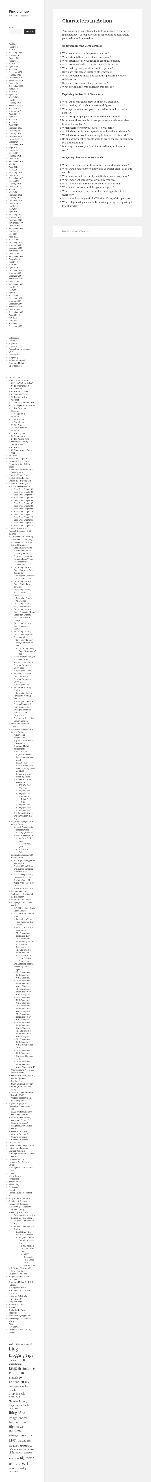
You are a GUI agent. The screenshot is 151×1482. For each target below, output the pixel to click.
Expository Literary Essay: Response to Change (22, 617)
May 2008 (13, 264)
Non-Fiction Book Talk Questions (24, 552)
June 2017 (13, 116)
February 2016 (15, 128)
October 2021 (15, 58)
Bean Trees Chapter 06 (23, 500)
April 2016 (13, 125)
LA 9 (11, 352)
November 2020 (16, 80)
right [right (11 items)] (12, 1452)
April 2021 (13, 66)
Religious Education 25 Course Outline (21, 1269)
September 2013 (16, 161)
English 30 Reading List (19, 483)
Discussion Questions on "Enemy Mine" (22, 471)
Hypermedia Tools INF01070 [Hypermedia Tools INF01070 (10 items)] (19, 1407)
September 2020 (16, 86)
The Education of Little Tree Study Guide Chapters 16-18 (25, 1064)
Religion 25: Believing (18, 1204)
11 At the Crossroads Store (22, 402)
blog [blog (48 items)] (13, 1349)
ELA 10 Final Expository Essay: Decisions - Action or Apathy (25, 755)
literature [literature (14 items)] (25, 1435)
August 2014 (14, 147)
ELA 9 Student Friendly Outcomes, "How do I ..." (21, 1113)
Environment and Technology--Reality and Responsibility (22, 894)
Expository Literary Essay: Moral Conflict (23, 605)
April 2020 (13, 94)
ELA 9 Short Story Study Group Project (24, 909)
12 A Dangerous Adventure (23, 405)
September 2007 (16, 284)
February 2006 (15, 326)
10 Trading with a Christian (19, 398)
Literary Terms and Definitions (24, 929)
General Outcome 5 (19, 1139)
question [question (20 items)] (26, 1445)
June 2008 (13, 262)
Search (12, 27)
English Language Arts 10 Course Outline (22, 730)
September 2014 (16, 144)
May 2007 (13, 290)
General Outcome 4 (19, 1137)
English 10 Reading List (19, 478)
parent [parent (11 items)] (22, 1440)
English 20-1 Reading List (20, 480)
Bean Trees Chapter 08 (23, 506)
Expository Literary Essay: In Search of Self (24, 643)
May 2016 (13, 122)
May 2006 (13, 323)
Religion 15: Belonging (18, 1201)
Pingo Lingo (19, 11)
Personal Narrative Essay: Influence (22, 675)
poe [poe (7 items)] (10, 1446)
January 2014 (15, 155)
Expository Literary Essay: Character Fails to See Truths (24, 570)
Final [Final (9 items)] (27, 1382)
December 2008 (15, 248)
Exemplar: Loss (22, 684)
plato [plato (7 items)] (29, 1440)
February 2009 (15, 242)
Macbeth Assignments (23, 827)
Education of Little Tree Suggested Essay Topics (25, 922)
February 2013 (15, 172)
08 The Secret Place (19, 391)
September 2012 (16, 178)
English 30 (13, 346)
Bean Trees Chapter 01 (18, 458)
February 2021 (15, 72)
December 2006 (15, 303)
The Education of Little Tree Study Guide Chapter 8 (23, 1025)
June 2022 (13, 47)
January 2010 (15, 217)
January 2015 (15, 133)
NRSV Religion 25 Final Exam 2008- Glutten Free (29, 1260)
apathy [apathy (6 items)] (11, 1344)
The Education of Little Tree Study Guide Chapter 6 (23, 1008)
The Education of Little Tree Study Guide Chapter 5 (23, 1000)
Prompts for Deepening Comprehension (24, 719)
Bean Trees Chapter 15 (23, 525)
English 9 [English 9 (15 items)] (28, 1368)
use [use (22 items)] (11, 1463)
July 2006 (13, 317)
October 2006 (15, 309)
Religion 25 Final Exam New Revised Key (27, 1240)
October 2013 (15, 158)
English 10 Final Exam (18, 475)
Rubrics (12, 1285)
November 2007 (16, 278)
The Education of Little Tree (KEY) (23, 934)
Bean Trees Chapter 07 (23, 503)
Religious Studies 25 (17, 360)
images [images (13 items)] (23, 1418)
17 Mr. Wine (16, 425)
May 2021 (13, 63)
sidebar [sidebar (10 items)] (28, 1452)
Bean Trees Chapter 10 (23, 511)
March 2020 (14, 97)
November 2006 (16, 306)
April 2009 (13, 236)
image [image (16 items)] (13, 1418)
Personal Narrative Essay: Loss (22, 680)
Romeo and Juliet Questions (23, 781)
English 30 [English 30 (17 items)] (16, 1382)
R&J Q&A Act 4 (25, 807)
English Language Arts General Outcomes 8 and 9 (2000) (20, 1106)
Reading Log (16, 1081)
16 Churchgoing (18, 422)
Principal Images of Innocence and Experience (22, 712)
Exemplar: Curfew (24, 693)
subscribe (13, 1313)
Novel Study (14, 1184)
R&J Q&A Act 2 (25, 793)
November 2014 (16, 139)
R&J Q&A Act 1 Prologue (25, 786)
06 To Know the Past (20, 386)
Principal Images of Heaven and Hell (22, 705)
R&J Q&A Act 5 (25, 810)
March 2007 (14, 295)
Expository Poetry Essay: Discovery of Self (27, 651)
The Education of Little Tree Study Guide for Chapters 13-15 (24, 1054)
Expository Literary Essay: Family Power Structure (23, 584)
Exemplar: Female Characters (24, 599)
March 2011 (14, 192)
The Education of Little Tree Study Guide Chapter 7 (23, 1017)
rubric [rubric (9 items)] (19, 1452)
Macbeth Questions (24, 835)
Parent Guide (14, 354)
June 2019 (13, 100)
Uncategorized (15, 366)
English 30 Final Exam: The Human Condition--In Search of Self (24, 869)
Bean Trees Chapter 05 (23, 497)
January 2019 (15, 102)
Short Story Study (17, 1304)
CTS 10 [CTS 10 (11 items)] (22, 1360)
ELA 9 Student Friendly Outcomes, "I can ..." (21, 1119)
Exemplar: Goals (23, 670)
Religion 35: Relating (18, 1273)
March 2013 (14, 169)
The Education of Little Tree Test (23, 951)
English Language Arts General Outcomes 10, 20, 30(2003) (20, 531)
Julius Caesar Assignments (19, 736)
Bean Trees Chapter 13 (23, 520)
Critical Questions (19, 545)
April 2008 (13, 267)
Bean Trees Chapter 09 (23, 508)
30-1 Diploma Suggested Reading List (24, 862)
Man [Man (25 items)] (13, 1440)
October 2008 (15, 253)
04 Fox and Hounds (19, 380)
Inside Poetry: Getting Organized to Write (23, 876)
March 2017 (14, 119)
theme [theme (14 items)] (30, 1458)
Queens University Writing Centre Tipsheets (23, 1077)
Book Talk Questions (23, 547)
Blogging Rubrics (18, 1287)
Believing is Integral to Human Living (21, 1208)
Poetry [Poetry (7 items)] (16, 1446)
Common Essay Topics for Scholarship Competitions (23, 562)
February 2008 (15, 270)
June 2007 (13, 287)
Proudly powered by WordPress (76, 231)
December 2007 (15, 276)
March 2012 (14, 181)
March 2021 (14, 69)
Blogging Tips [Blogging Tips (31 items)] (21, 1355)
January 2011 (15, 197)
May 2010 (13, 209)
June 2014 (13, 150)
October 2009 (15, 225)
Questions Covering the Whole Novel (21, 443)
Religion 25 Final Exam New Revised (24, 1233)
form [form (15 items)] (28, 1386)
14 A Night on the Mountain (18, 415)
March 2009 (14, 239)
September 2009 (16, 228)
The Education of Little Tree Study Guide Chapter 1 (24, 967)
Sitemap (12, 1307)
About (11, 1324)
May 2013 (13, 164)
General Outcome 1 (19, 1123)
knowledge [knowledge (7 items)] (13, 1435)
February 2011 (15, 195)
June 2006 (13, 320)
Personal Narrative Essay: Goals (22, 666)
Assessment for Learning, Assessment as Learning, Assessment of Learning (22, 539)
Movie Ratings (15, 1176)
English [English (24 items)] (15, 1368)
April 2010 (13, 211)
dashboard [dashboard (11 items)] (15, 1363)
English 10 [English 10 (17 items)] (16, 1373)
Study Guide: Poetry (17, 1310)
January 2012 (15, 183)
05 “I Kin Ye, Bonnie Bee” (22, 383)
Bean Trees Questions (20, 486)
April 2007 (13, 292)
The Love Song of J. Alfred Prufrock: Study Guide (24, 883)
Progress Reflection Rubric (20, 1198)
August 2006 (14, 315)
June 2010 (13, 206)
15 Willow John (18, 419)
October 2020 (15, 83)
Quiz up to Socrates (19, 1212)
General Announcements (20, 349)
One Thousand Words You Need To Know (22, 1071)
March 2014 (14, 153)
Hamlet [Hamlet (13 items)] (13, 1401)
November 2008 (16, 250)
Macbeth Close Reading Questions (24, 831)
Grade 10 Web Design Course (21, 1145)
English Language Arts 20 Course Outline (22, 823)
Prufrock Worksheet (25, 888)
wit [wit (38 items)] (25, 1463)
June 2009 (13, 231)
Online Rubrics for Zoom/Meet (19, 1297)
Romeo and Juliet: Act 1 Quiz (21, 1282)
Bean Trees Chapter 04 (23, 494)
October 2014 (15, 142)
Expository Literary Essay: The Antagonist (23, 633)
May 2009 (13, 234)
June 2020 (13, 88)
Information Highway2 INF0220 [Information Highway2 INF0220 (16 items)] (17, 1426)
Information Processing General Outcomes (19, 1149)
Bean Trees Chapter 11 (23, 514)
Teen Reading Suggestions (20, 1315)
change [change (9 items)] (12, 1360)
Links (11, 1173)
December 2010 (15, 200)
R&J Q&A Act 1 (25, 790)
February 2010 (15, 214)
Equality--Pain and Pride (22, 899)
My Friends (14, 1179)
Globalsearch (15, 1142)
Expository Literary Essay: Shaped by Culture (22, 626)
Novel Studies (15, 1181)
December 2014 (15, 136)
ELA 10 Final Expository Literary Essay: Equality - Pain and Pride (25, 766)
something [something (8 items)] (14, 1458)
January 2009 (15, 245)
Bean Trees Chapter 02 (23, 489)
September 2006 (16, 312)
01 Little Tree (14, 377)
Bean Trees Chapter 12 (23, 517)
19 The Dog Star (18, 433)
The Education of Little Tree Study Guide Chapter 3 (23, 983)
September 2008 (16, 256)
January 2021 (15, 75)
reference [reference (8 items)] (13, 1449)
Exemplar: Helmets (24, 701)
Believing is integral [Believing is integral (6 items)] (24, 1344)
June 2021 (13, 61)
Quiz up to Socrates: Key (24, 1215)
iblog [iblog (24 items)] (13, 1412)
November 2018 (16, 105)
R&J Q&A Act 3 (25, 804)
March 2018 (14, 108)
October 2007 (15, 281)
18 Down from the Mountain (19, 429)
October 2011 (15, 186)
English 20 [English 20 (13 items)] (15, 1377)
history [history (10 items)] (23, 1401)
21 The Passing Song (20, 439)
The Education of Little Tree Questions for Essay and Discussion (25, 942)
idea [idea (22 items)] (21, 1412)
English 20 (13, 343)
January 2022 (15, 55)
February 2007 (15, 298)
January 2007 (15, 301)
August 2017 (14, 114)
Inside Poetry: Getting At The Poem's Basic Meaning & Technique (24, 659)
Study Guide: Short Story (22, 1084)
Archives (13, 455)
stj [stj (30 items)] (22, 1457)
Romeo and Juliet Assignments (21, 747)
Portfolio (13, 1190)
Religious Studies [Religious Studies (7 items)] (26, 1449)
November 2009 (16, 223)
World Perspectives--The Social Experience (21, 1099)
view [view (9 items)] (18, 1464)
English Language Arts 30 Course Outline (22, 856)
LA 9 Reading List (16, 1159)
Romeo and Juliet (16, 363)
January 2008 (15, 273)
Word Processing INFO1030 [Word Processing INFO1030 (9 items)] (17, 1470)
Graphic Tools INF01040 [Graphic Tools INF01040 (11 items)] (17, 1395)
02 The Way (16, 447)
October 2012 (15, 175)
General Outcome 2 (19, 1131)
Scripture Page (15, 1301)
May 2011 (13, 189)
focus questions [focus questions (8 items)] (16, 1386)
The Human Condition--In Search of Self (22, 1093)
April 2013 (13, 167)
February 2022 (15, 52)
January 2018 (15, 111)
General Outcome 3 (19, 1134)
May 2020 (13, 91)
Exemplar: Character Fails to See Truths (25, 577)
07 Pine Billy (16, 388)
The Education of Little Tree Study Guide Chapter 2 (23, 975)
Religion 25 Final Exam (21, 1218)
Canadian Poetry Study (19, 461)
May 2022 (13, 49)
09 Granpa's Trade (19, 394)
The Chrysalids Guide (23, 813)
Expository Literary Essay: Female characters (22, 592)
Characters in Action (23, 556)
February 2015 (15, 130)
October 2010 (15, 203)
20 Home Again (18, 436)
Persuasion (14, 1187)
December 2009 (15, 220)
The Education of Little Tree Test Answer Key (26, 958)
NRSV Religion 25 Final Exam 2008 (27, 1249)
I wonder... (13, 1326)
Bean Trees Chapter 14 (23, 522)
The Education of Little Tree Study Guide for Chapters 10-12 (24, 1043)
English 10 (13, 340)
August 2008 (14, 259)
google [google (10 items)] (12, 1390)
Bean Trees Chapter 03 (23, 492)
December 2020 (15, 77)
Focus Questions (21, 637)
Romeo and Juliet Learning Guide (23, 775)
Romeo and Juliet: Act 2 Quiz (26, 799)
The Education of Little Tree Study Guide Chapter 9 (23, 1034)
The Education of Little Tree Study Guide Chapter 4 (23, 992)
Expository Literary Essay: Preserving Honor (24, 610)
